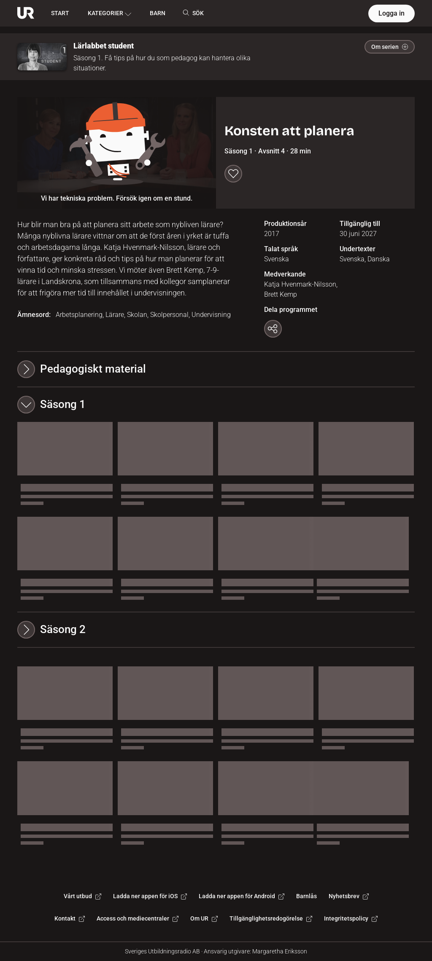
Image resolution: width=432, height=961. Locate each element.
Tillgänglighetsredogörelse (271, 918)
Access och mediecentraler (137, 918)
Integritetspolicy (351, 918)
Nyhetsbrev (349, 896)
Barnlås (306, 896)
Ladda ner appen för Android (241, 896)
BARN (157, 13)
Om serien (389, 46)
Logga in (391, 13)
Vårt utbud (82, 896)
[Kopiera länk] (273, 329)
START (60, 13)
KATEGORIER (109, 13)
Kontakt (69, 918)
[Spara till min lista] (233, 174)
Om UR (204, 918)
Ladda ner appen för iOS (150, 896)
